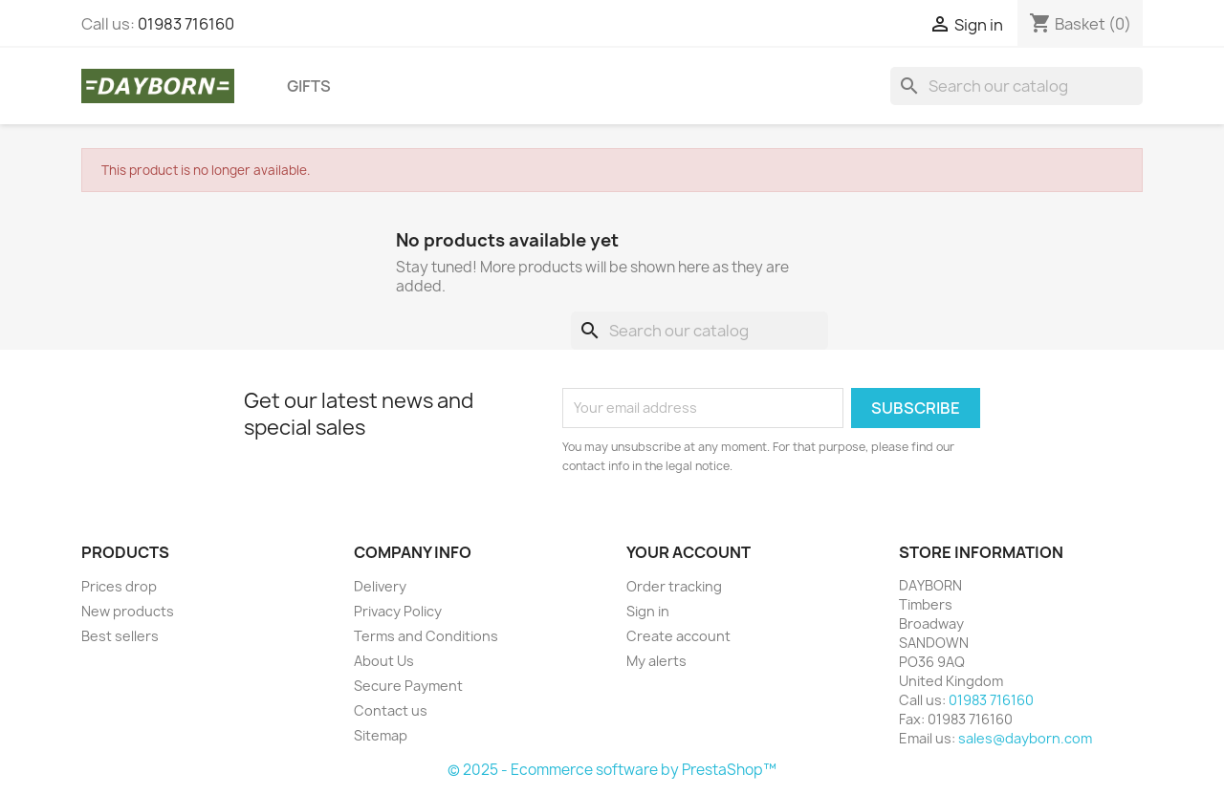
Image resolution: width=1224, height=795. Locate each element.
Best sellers (120, 636)
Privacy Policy (398, 611)
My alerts (656, 661)
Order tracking (674, 586)
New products (127, 611)
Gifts (309, 86)
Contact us (390, 710)
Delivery (380, 586)
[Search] (1016, 86)
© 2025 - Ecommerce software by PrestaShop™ (612, 770)
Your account (688, 552)
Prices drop (119, 586)
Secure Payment (408, 686)
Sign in (647, 611)
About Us (384, 661)
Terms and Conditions (426, 636)
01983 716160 (186, 23)
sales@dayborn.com (1025, 738)
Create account (678, 636)
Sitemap (380, 735)
